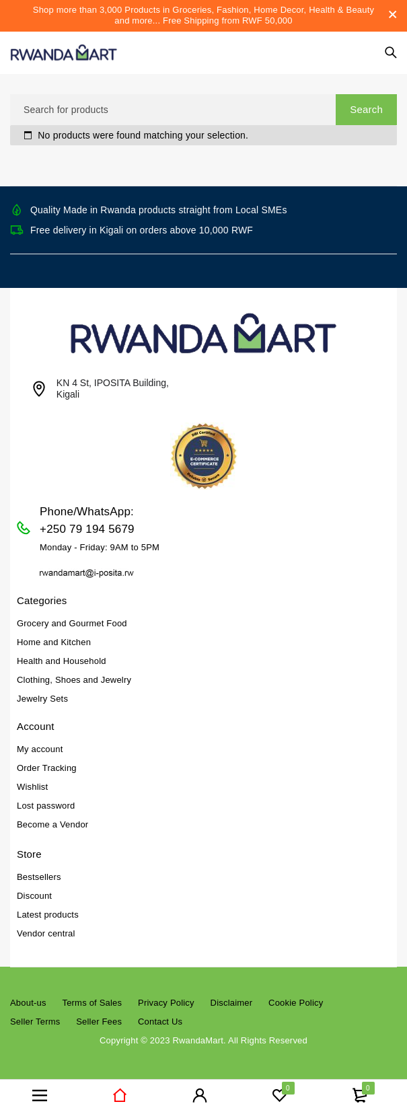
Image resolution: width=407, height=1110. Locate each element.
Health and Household (61, 661)
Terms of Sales (92, 1003)
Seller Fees (99, 1021)
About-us (28, 1003)
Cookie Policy (295, 1003)
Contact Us (160, 1021)
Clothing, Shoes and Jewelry (74, 680)
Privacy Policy (166, 1003)
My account (40, 749)
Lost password (46, 806)
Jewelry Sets (42, 699)
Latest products (48, 915)
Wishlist (32, 787)
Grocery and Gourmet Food (72, 623)
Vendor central (46, 933)
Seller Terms (35, 1021)
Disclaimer (232, 1003)
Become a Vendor (52, 824)
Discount (34, 896)
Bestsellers (39, 877)
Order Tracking (47, 768)
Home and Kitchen (54, 642)
